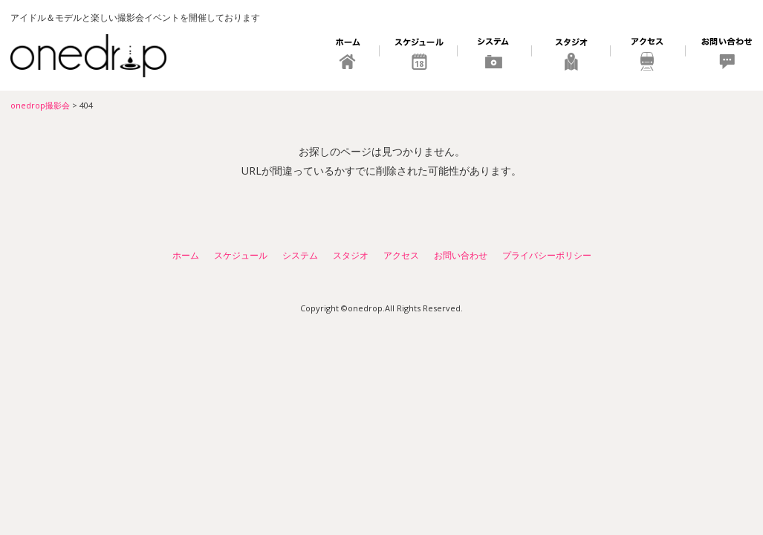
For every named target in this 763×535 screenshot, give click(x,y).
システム (495, 55)
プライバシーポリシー (546, 255)
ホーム (349, 55)
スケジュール (419, 55)
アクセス (648, 55)
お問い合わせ (719, 55)
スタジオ (571, 55)
